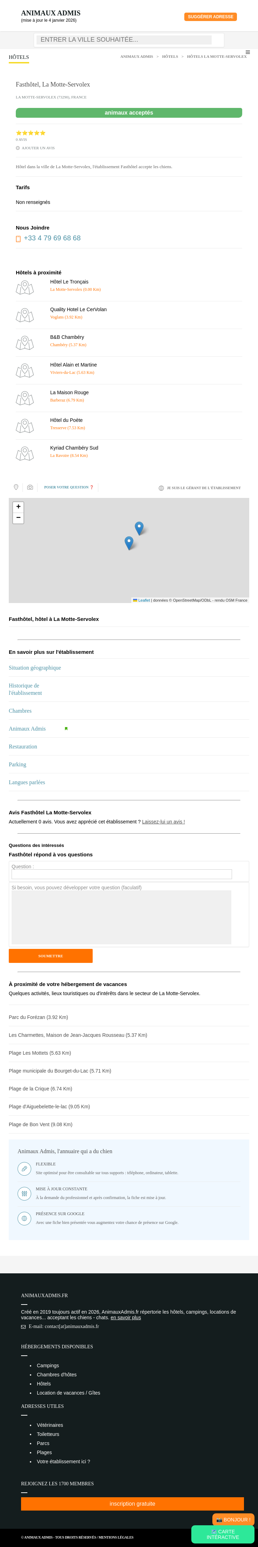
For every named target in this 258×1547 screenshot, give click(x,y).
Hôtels (170, 56)
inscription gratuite (133, 1504)
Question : (23, 866)
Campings (48, 1365)
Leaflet (141, 600)
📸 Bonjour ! (233, 1519)
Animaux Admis (50, 13)
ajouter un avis (38, 148)
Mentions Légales (116, 1537)
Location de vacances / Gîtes (68, 1393)
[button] (129, 543)
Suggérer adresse (210, 16)
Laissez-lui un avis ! (163, 821)
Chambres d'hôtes (57, 1374)
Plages (44, 1452)
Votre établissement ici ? (63, 1461)
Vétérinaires (50, 1425)
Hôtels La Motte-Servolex (217, 56)
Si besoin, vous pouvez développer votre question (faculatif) (76, 887)
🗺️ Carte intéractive (223, 1534)
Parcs (43, 1443)
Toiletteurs (48, 1434)
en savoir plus (126, 1317)
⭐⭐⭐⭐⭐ (31, 133)
